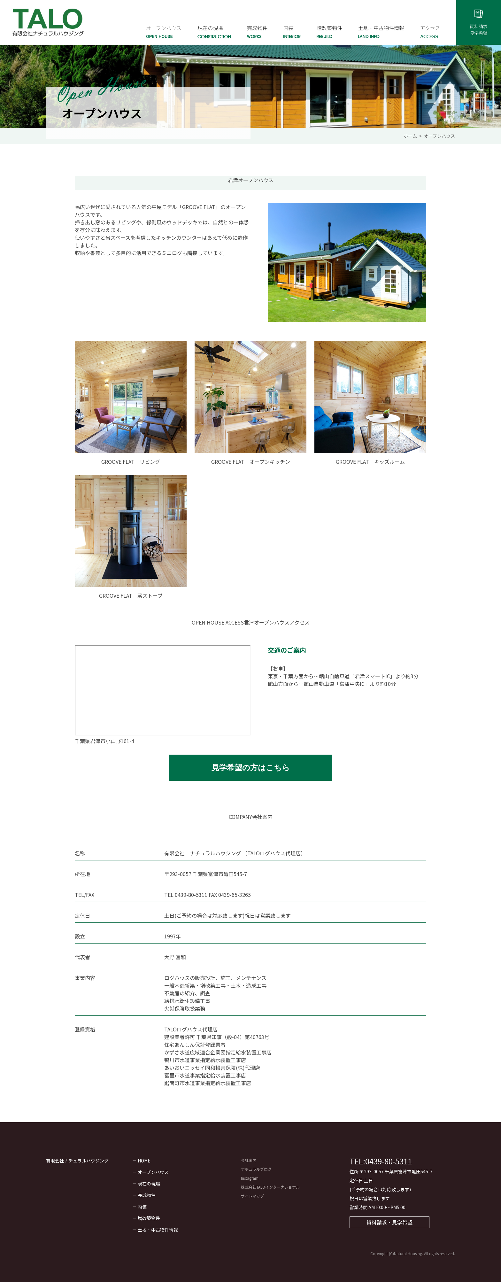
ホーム (410, 136)
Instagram (249, 1178)
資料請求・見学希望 (389, 1222)
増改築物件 (149, 1218)
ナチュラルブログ (256, 1169)
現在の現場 (149, 1183)
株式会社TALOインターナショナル (270, 1187)
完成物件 (147, 1195)
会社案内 (248, 1160)
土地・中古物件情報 (158, 1229)
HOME (144, 1160)
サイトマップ (252, 1196)
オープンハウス (153, 1172)
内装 (142, 1206)
